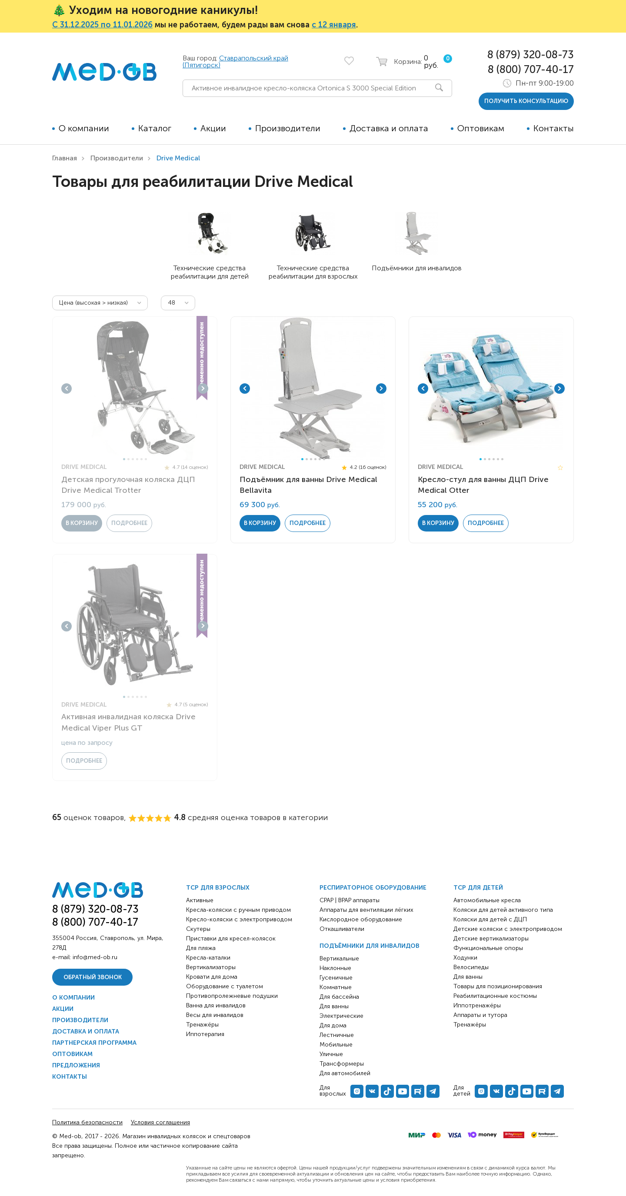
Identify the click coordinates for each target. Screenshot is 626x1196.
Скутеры (198, 929)
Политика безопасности (87, 1122)
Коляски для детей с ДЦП (490, 919)
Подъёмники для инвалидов (370, 946)
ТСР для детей (478, 887)
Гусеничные (336, 977)
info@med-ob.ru (95, 957)
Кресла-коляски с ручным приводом (238, 910)
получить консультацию (526, 101)
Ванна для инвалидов (216, 1005)
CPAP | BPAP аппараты (350, 900)
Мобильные (336, 1044)
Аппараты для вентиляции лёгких (366, 910)
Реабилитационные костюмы (495, 996)
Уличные (331, 1054)
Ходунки (465, 957)
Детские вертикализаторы (491, 938)
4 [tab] (137, 459)
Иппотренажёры (477, 1005)
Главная (64, 158)
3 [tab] (133, 459)
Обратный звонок (92, 977)
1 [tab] (124, 459)
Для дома (333, 1025)
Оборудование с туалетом (224, 986)
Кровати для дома (211, 976)
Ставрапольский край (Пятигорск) (235, 61)
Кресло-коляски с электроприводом (239, 919)
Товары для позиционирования (497, 986)
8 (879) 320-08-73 (530, 54)
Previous (66, 388)
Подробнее (129, 523)
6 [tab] (146, 459)
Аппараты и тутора (480, 1015)
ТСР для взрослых (218, 887)
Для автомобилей (345, 1073)
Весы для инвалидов (214, 1015)
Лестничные (337, 1035)
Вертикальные (339, 958)
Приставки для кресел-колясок (231, 938)
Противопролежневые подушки (232, 996)
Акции (213, 128)
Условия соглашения (160, 1122)
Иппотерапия (205, 1034)
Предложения (76, 1065)
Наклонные (335, 968)
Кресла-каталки (208, 957)
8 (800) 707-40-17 (531, 69)
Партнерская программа (94, 1042)
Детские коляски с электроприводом (507, 929)
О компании (84, 128)
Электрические (341, 1016)
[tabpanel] (134, 388)
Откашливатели (342, 929)
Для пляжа (201, 948)
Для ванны (334, 1006)
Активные (199, 900)
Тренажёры (202, 1024)
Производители (287, 128)
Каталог (154, 128)
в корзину (82, 523)
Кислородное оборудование (361, 919)
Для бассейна (339, 996)
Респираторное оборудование (373, 887)
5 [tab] (141, 459)
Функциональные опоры (488, 948)
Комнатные (336, 987)
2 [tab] (128, 459)
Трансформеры (342, 1063)
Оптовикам (480, 128)
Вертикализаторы (211, 967)
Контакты (553, 128)
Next (203, 388)
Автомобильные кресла (487, 900)
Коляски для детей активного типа (503, 910)
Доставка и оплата (389, 128)
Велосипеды (471, 967)
